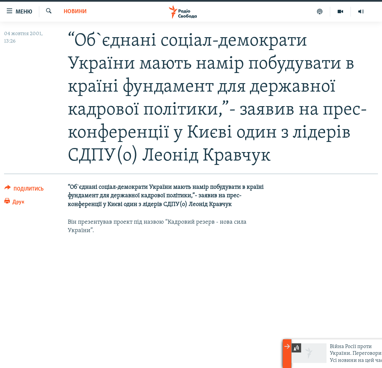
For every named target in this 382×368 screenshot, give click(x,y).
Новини (75, 11)
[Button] (24, 190)
